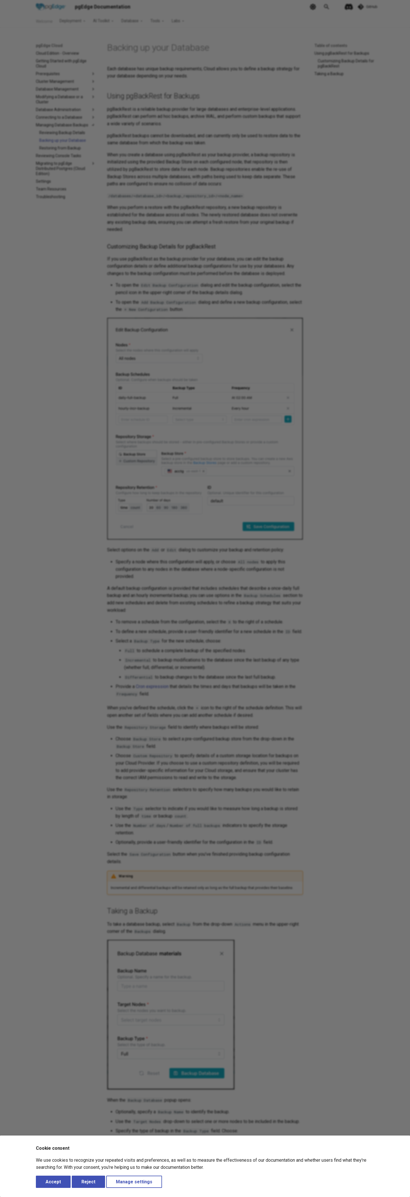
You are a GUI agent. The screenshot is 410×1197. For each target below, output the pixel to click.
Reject (88, 1181)
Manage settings (134, 1181)
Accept (53, 1181)
